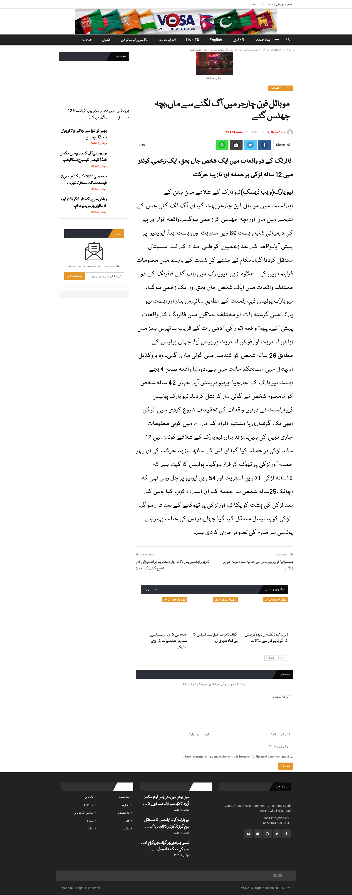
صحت (90, 821)
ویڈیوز (90, 829)
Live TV (193, 40)
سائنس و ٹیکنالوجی (134, 40)
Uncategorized (280, 88)
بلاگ (126, 829)
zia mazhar (92, 888)
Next (270, 657)
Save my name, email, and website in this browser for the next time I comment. (236, 756)
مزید (86, 40)
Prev (282, 657)
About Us (258, 4)
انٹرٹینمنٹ (167, 40)
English (217, 40)
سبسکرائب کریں (74, 276)
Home (277, 876)
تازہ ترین (240, 40)
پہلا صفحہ (265, 40)
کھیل (105, 40)
